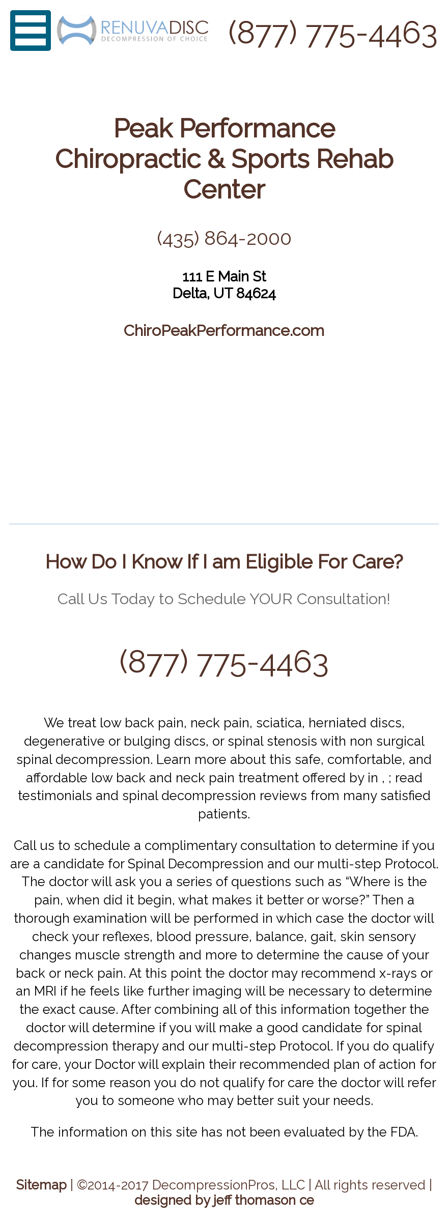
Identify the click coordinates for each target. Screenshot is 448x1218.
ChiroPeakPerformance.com (224, 330)
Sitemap (41, 1185)
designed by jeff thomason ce (224, 1200)
